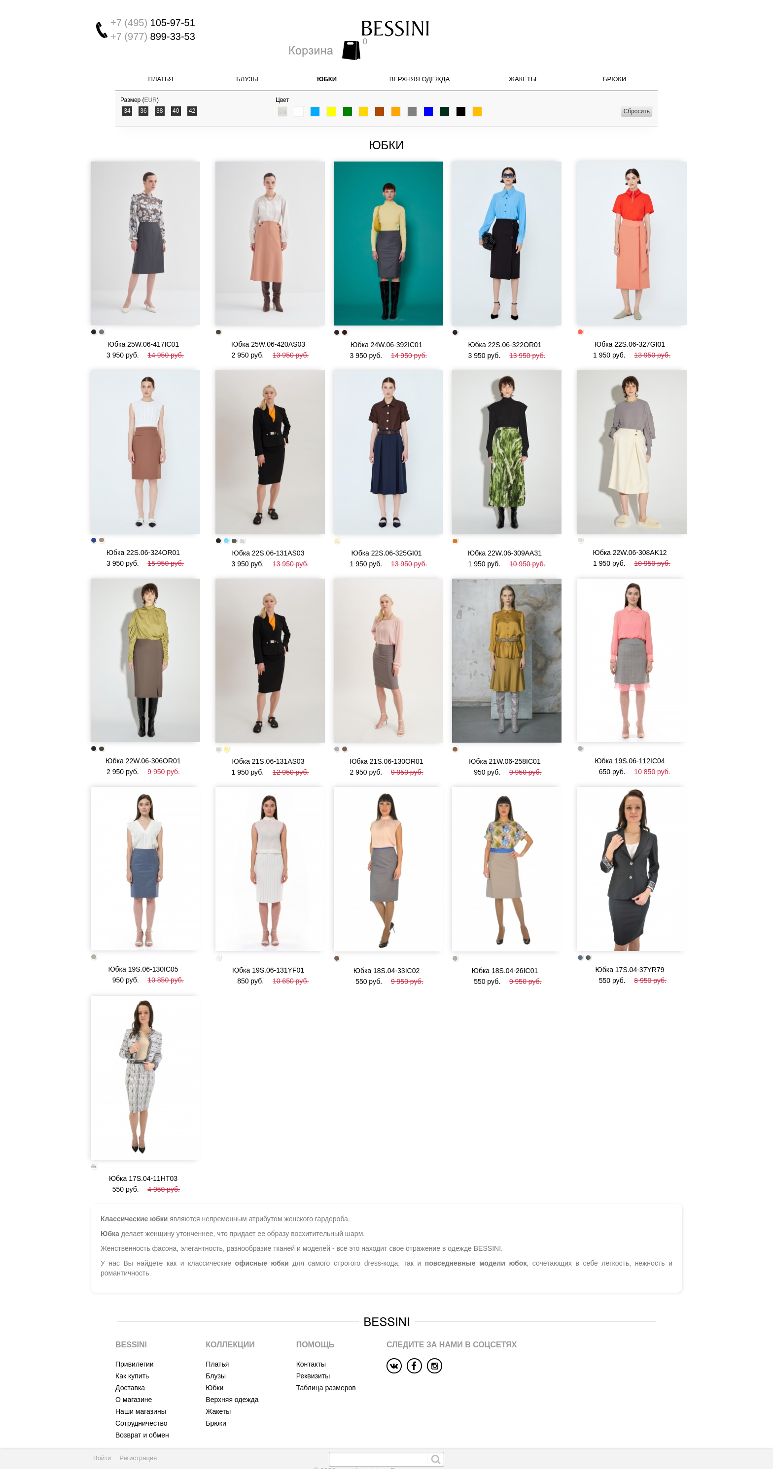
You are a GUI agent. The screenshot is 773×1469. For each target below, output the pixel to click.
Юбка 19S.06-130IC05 (143, 932)
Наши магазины (140, 1368)
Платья (161, 66)
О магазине (133, 1356)
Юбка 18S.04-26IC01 (505, 933)
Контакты (311, 1321)
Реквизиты (313, 1333)
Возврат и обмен (142, 1392)
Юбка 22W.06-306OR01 (142, 729)
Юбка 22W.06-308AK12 (630, 527)
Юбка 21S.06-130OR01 (386, 730)
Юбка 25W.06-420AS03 (268, 325)
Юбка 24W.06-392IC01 (386, 325)
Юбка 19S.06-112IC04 (630, 729)
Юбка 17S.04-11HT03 (143, 1135)
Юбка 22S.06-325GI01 (386, 528)
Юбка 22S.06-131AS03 (268, 528)
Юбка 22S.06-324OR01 (143, 527)
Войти (102, 1458)
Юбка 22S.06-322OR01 (504, 325)
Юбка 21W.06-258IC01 (504, 730)
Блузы (247, 66)
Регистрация (138, 1458)
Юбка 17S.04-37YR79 (630, 932)
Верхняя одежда (419, 66)
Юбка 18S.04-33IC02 (386, 933)
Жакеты (522, 66)
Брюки (614, 66)
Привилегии (134, 1321)
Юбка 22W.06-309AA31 (505, 528)
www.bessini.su (363, 1427)
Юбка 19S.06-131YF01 (268, 933)
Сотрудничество (141, 1380)
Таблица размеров (326, 1344)
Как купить (132, 1333)
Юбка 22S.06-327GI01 (630, 325)
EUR (150, 87)
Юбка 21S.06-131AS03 (268, 730)
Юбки (327, 66)
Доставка (130, 1344)
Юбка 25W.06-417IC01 (143, 325)
